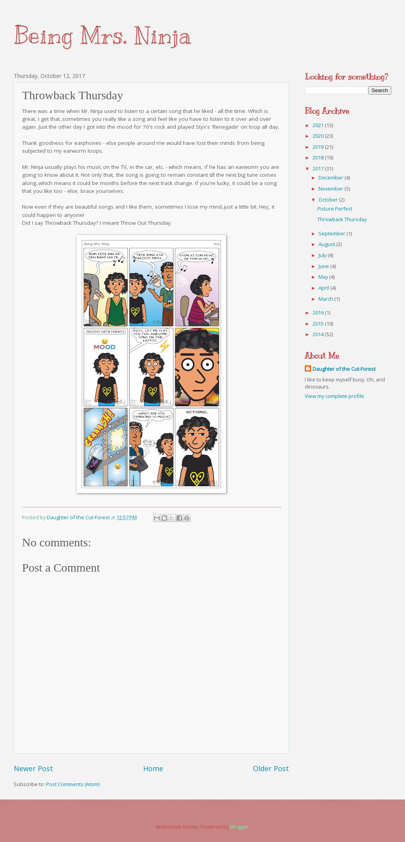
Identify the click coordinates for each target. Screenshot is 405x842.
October (328, 199)
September (332, 233)
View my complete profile (334, 396)
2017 (319, 168)
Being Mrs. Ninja (102, 35)
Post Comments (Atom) (72, 784)
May (323, 276)
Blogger (239, 826)
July (323, 255)
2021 (319, 125)
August (327, 244)
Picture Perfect (334, 208)
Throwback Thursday (341, 219)
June (324, 266)
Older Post (271, 768)
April (324, 287)
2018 (319, 157)
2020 (319, 135)
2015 (319, 323)
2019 (319, 146)
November (331, 188)
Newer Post (33, 768)
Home (153, 768)
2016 (319, 312)
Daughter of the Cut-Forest (344, 368)
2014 (319, 334)
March (326, 298)
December (331, 177)
